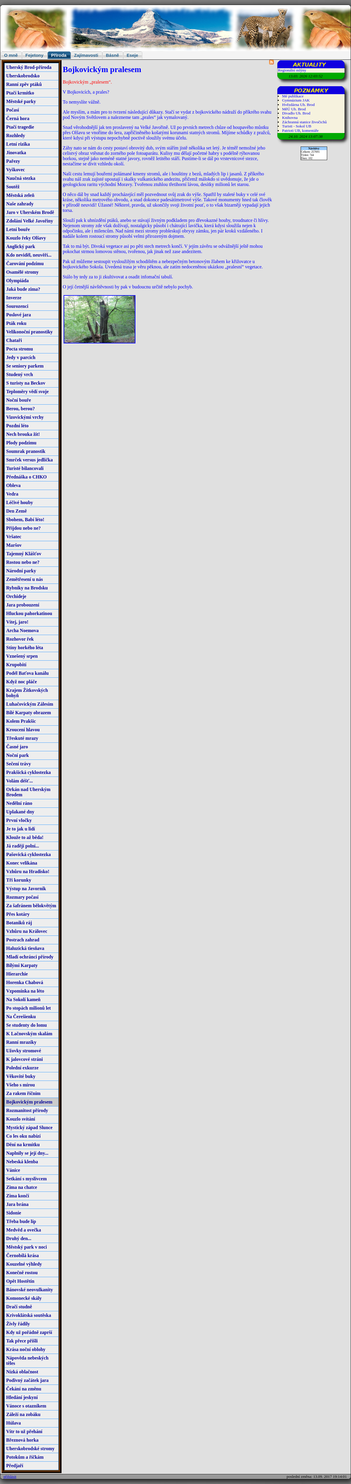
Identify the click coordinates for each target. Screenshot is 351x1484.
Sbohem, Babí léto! (25, 519)
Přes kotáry (18, 914)
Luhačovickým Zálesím (29, 704)
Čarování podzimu (25, 263)
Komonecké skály (24, 1298)
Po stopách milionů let (28, 1008)
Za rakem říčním (23, 1093)
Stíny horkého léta (24, 647)
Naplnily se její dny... (27, 1153)
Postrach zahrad (22, 939)
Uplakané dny (20, 811)
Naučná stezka (20, 178)
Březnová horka (22, 1440)
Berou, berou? (20, 408)
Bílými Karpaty (22, 965)
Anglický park (20, 246)
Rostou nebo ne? (22, 562)
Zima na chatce (21, 1187)
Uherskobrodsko (23, 75)
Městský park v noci (26, 1246)
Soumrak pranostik (25, 451)
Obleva (13, 485)
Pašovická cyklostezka (28, 854)
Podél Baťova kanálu (27, 673)
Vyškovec (15, 169)
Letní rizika (18, 144)
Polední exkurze (22, 1067)
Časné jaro (17, 746)
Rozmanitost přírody (27, 1110)
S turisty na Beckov (25, 382)
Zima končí (17, 1195)
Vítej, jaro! (17, 621)
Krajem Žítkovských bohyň (27, 693)
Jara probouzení (22, 604)
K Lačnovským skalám (29, 1033)
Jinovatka (16, 152)
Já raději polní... (22, 845)
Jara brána (17, 1204)
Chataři (14, 340)
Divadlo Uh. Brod (296, 113)
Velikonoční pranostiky (29, 331)
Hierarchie (17, 973)
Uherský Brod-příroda (29, 67)
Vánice (13, 1170)
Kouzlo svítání (20, 1118)
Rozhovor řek (20, 639)
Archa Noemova (22, 630)
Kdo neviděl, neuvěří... (29, 254)
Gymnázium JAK (296, 100)
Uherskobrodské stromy (30, 1448)
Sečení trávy (18, 763)
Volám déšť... (19, 780)
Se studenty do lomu (26, 1025)
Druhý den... (18, 1238)
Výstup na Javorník (26, 888)
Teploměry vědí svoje (27, 391)
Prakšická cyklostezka (28, 772)
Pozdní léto (17, 425)
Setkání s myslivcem (26, 1178)
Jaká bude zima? (23, 289)
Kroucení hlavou (23, 729)
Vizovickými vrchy (25, 417)
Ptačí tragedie (20, 126)
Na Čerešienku (21, 1016)
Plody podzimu (21, 442)
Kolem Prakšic (21, 721)
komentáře (310, 130)
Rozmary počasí (22, 897)
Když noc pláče (21, 681)
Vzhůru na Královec (26, 931)
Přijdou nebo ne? (23, 528)
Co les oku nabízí (23, 1136)
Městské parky (21, 101)
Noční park (17, 755)
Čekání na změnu (23, 1388)
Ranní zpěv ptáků (24, 84)
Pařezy (13, 161)
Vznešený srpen (22, 656)
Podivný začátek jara (27, 1380)
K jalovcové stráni (24, 1059)
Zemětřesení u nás (24, 579)
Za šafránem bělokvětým (31, 905)
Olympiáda (17, 280)
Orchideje (16, 596)
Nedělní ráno (19, 803)
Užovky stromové (23, 1050)
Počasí (12, 109)
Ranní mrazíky (21, 1042)
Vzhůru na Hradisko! (27, 871)
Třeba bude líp (21, 1221)
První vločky (19, 820)
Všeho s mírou (20, 1084)
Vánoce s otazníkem (26, 1405)
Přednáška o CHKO (26, 476)
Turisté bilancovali (25, 468)
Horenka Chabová (24, 982)
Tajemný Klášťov (23, 553)
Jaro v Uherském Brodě (30, 212)
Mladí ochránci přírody (30, 956)
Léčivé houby (19, 502)
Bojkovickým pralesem (29, 1101)
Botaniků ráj (19, 922)
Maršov (13, 545)
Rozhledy (15, 135)
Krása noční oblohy (25, 1349)
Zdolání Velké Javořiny (29, 220)
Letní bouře (18, 229)
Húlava (13, 1422)
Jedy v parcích (20, 357)
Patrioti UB (291, 130)
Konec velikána (21, 862)
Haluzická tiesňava (25, 948)
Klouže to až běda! (25, 837)
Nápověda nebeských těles (27, 1360)
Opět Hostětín (20, 1281)
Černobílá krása (22, 1255)
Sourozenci (17, 306)
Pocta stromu (19, 348)
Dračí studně (19, 1306)
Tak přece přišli (22, 1340)
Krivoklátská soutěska (28, 1315)
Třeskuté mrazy (22, 738)
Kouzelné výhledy (24, 1264)
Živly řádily (18, 1323)
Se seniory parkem (25, 365)
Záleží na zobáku (23, 1414)
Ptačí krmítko (20, 92)
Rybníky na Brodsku (27, 587)
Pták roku (16, 323)
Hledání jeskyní (22, 1397)
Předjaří (14, 1465)
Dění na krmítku (23, 1144)
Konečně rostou (22, 1272)
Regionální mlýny (292, 70)
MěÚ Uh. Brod (294, 109)
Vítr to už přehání (24, 1431)
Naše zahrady (20, 203)
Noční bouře (18, 400)
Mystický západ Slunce (29, 1127)
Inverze (13, 297)
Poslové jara (18, 314)
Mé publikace (293, 96)
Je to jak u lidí (20, 828)
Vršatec (13, 536)
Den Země (16, 510)
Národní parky (21, 570)
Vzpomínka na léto (25, 990)
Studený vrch (19, 374)
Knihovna (290, 117)
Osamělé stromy (22, 272)
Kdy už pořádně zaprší (29, 1332)
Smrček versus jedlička (29, 459)
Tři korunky (18, 880)
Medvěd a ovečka (23, 1229)
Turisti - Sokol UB (296, 126)
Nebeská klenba (22, 1161)
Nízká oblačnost (22, 1371)
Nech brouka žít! (23, 434)
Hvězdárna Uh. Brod (298, 104)
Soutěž (12, 186)
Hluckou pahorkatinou (29, 613)
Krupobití (16, 664)
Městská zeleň (20, 195)
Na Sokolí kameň (23, 999)
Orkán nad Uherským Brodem (28, 792)
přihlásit (10, 1476)
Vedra (12, 493)
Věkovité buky (20, 1076)
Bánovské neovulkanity (29, 1289)
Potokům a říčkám (25, 1457)
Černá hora (17, 118)
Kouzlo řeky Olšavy (26, 237)
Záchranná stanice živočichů (304, 122)
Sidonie (13, 1212)
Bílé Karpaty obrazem (28, 712)
